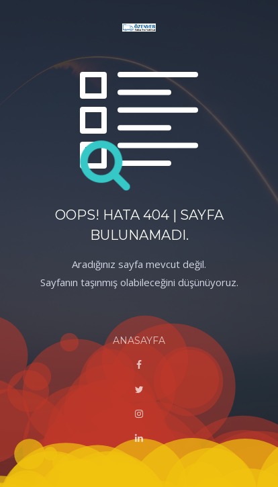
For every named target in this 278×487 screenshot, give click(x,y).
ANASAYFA (139, 341)
